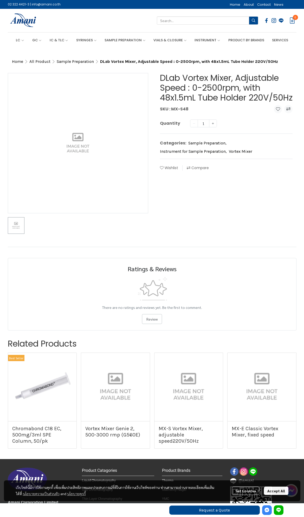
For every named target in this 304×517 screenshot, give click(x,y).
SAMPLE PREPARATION (125, 40)
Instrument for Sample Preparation (193, 151)
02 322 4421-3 (18, 4)
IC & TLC (59, 40)
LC (20, 40)
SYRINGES (86, 40)
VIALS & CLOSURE (170, 40)
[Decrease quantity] (194, 123)
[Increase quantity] (213, 123)
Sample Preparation (75, 61)
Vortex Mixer (240, 151)
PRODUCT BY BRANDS (246, 40)
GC (37, 40)
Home (17, 61)
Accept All (276, 490)
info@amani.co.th (46, 4)
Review (152, 319)
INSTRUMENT (207, 40)
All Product (39, 61)
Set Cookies (245, 490)
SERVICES (280, 40)
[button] (208, 20)
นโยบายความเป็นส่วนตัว (41, 493)
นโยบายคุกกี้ (76, 493)
